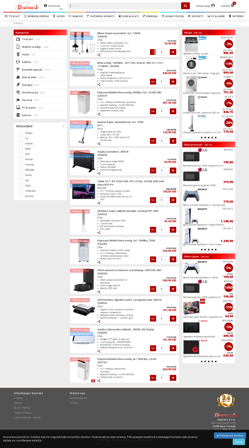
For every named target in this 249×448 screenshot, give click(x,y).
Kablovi (76, 16)
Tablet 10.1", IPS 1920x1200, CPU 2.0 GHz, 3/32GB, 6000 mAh (130, 181)
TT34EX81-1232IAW (108, 66)
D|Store (74, 403)
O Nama (18, 398)
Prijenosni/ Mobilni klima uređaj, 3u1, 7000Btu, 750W (126, 240)
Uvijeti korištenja (23, 412)
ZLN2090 (102, 332)
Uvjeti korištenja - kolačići (27, 417)
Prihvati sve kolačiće (230, 435)
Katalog (18, 23)
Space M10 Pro (105, 184)
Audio (59, 16)
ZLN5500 (102, 273)
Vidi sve (198, 32)
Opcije (239, 442)
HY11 (100, 125)
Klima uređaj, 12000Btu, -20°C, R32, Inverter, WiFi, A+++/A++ (130, 63)
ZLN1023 (102, 214)
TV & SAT (12, 16)
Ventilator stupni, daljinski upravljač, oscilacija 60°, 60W (127, 211)
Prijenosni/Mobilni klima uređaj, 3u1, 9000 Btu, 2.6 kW (126, 359)
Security (196, 16)
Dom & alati (128, 16)
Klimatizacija (173, 16)
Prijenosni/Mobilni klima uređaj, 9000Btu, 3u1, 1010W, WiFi (129, 92)
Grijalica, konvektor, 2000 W (112, 151)
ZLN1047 (102, 95)
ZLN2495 (102, 244)
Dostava (18, 403)
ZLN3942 (102, 303)
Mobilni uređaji (36, 16)
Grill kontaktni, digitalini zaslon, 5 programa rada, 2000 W (129, 299)
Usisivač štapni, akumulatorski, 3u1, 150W (120, 122)
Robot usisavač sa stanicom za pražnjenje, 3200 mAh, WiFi (129, 270)
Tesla (100, 69)
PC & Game (216, 16)
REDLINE (101, 188)
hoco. (100, 128)
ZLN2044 (102, 155)
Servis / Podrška (22, 407)
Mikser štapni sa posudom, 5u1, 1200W (118, 33)
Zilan (100, 40)
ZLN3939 (102, 36)
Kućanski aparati (101, 16)
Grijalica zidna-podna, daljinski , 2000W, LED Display (125, 329)
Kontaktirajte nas (78, 398)
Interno (236, 16)
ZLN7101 (102, 362)
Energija (150, 16)
